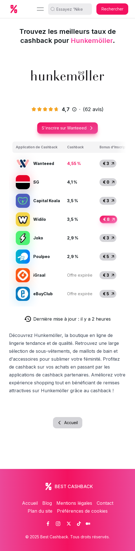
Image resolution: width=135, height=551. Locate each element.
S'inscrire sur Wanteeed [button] (67, 127)
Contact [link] (105, 503)
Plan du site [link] (40, 511)
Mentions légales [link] (74, 503)
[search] (72, 9)
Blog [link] (47, 503)
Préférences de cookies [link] (82, 511)
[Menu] (40, 9)
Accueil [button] (67, 422)
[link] (48, 523)
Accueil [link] (30, 503)
